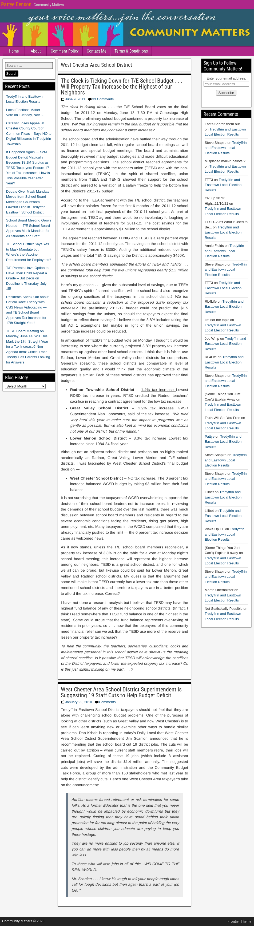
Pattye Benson (16, 4)
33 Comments (103, 99)
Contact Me (96, 51)
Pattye (210, 436)
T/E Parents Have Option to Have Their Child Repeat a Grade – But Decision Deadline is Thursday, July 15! (27, 278)
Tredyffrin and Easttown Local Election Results (226, 148)
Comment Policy (65, 51)
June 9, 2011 (75, 99)
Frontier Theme (239, 921)
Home (14, 51)
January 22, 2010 (78, 702)
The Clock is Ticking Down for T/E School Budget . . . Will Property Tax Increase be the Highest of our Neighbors (121, 86)
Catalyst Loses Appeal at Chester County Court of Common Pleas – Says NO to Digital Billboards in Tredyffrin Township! (28, 133)
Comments (107, 702)
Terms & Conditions (131, 51)
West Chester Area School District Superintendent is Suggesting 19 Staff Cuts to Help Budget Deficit (121, 692)
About (36, 51)
